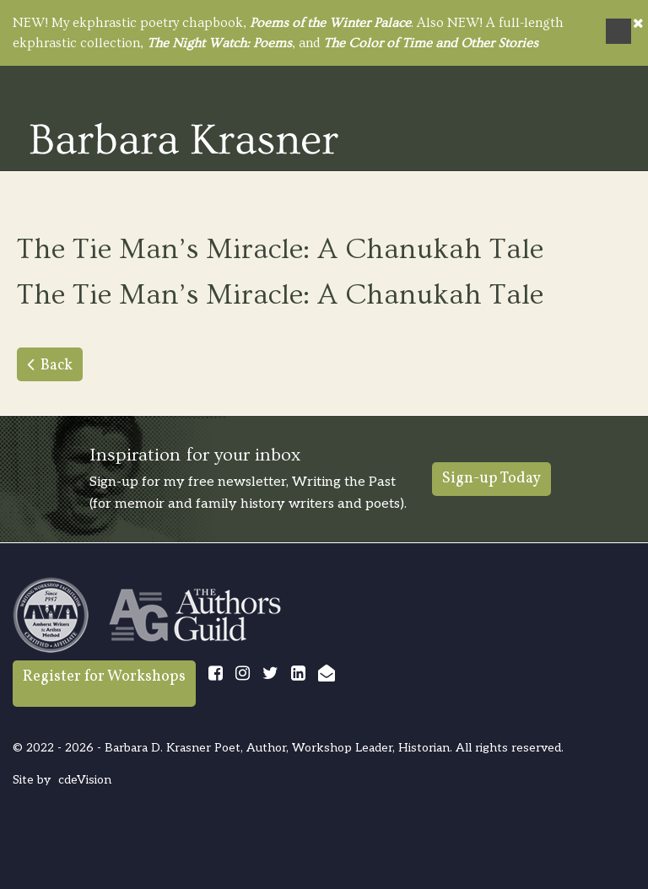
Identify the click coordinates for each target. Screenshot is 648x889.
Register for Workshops (104, 676)
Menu (618, 31)
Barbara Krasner (184, 138)
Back (56, 365)
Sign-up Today (491, 478)
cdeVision (84, 780)
